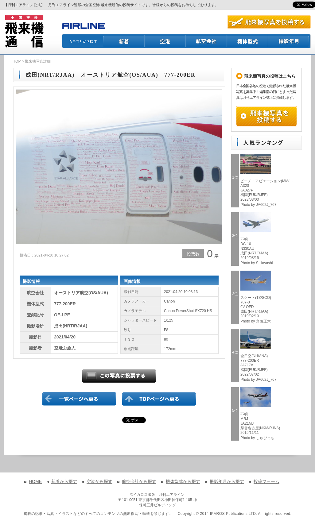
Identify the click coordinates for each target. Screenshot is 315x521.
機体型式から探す (183, 481)
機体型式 (247, 41)
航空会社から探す (139, 481)
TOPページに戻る (159, 399)
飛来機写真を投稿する (266, 116)
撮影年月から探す (227, 481)
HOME (35, 481)
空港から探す (99, 481)
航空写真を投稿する (269, 22)
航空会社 (206, 41)
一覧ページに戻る (79, 399)
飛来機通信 (24, 31)
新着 (124, 41)
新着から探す (64, 481)
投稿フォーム (266, 481)
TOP (17, 61)
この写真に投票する (119, 376)
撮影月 (289, 41)
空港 (165, 41)
